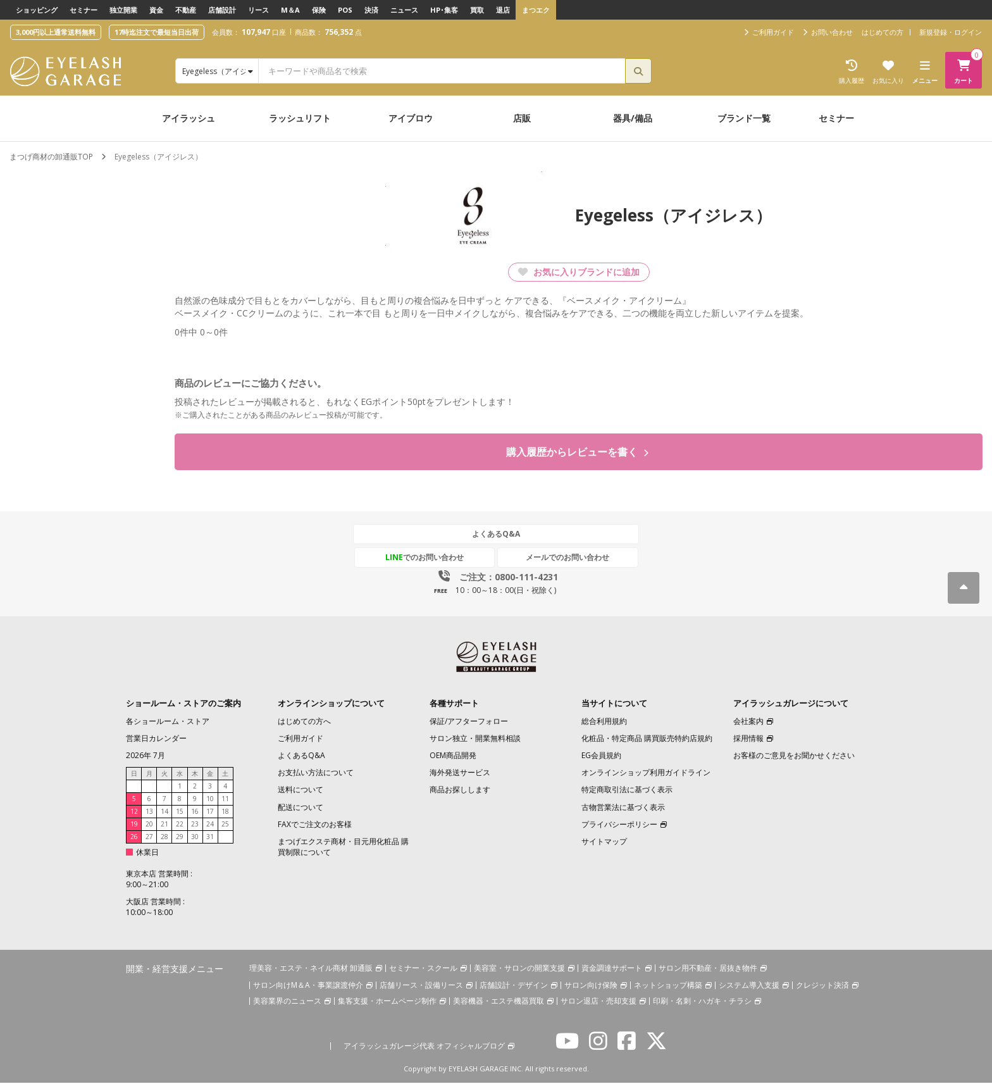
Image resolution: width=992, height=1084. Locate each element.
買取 (477, 10)
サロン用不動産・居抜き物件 (708, 968)
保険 (319, 10)
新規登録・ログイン (950, 32)
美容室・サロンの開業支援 (519, 968)
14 (164, 812)
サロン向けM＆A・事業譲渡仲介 (308, 985)
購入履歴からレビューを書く (577, 452)
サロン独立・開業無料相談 (475, 739)
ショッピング (37, 10)
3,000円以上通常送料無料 (56, 32)
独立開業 (123, 10)
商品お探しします (460, 790)
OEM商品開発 (453, 756)
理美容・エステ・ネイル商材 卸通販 (311, 968)
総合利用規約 (604, 722)
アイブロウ (410, 118)
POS (345, 10)
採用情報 (748, 739)
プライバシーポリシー (619, 825)
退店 (503, 10)
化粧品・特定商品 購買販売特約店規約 (646, 739)
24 (210, 825)
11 (225, 799)
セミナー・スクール (423, 968)
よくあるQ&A (496, 535)
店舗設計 (222, 10)
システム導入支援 (749, 985)
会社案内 (748, 722)
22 (179, 825)
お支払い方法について (316, 773)
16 (195, 812)
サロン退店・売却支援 (598, 1001)
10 (210, 799)
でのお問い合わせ (437, 558)
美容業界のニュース (287, 1001)
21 (164, 825)
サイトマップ (604, 842)
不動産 (185, 10)
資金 (156, 10)
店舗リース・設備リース (421, 985)
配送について (300, 807)
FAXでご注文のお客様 (315, 825)
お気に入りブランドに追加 (579, 272)
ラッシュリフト (300, 118)
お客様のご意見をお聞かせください (794, 756)
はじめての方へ (304, 722)
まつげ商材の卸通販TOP (51, 156)
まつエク (536, 10)
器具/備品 (632, 118)
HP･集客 (444, 10)
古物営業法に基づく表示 (623, 807)
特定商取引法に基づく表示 (627, 790)
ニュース (404, 10)
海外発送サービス (460, 773)
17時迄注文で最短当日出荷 (157, 32)
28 (164, 837)
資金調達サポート (611, 968)
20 (149, 825)
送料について (300, 790)
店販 (522, 118)
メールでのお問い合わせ (555, 558)
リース (258, 10)
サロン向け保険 (590, 985)
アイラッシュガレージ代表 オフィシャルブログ (424, 1046)
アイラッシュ (188, 118)
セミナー (83, 10)
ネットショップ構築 (668, 985)
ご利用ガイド (300, 739)
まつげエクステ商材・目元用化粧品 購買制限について (343, 848)
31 (210, 837)
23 (195, 825)
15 (179, 812)
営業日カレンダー (156, 739)
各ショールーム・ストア (167, 722)
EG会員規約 (601, 756)
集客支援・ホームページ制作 (387, 1001)
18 (225, 812)
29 (179, 837)
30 (195, 837)
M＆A (290, 10)
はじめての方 (882, 32)
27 (149, 837)
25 (225, 825)
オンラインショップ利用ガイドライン (645, 773)
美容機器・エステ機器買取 (498, 1001)
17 (210, 812)
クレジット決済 (822, 985)
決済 (371, 10)
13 (149, 812)
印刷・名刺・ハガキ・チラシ (702, 1001)
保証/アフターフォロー (469, 722)
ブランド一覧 (744, 118)
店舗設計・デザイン (514, 985)
